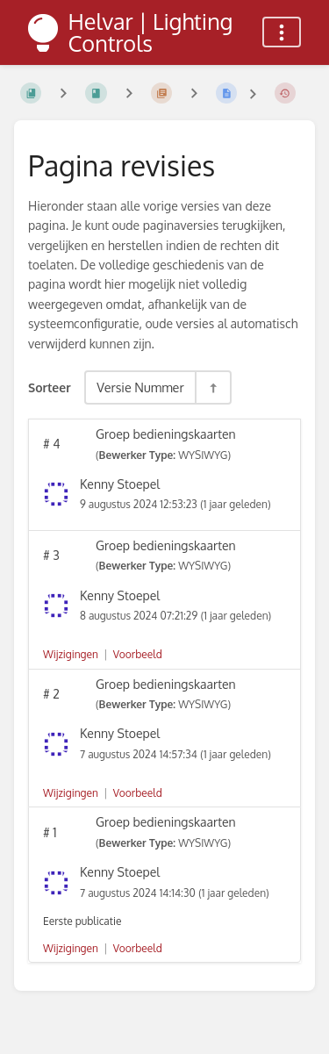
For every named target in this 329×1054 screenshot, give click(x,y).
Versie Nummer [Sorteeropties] (140, 387)
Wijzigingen (70, 654)
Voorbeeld (137, 654)
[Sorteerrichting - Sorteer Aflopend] (212, 387)
